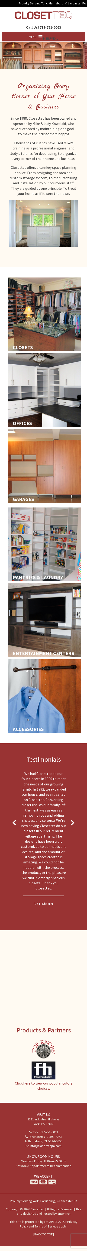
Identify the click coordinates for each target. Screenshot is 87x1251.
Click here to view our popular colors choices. (43, 1083)
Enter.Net (64, 1213)
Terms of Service (46, 1226)
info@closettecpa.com (45, 1146)
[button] (50, 38)
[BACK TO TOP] (43, 1234)
